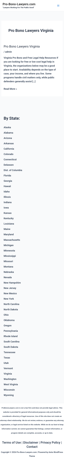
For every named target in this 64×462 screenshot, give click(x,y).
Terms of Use (11, 442)
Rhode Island (11, 336)
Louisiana (9, 223)
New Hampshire (12, 282)
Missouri (8, 261)
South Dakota (11, 347)
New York (9, 298)
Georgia (8, 180)
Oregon (8, 325)
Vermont (8, 368)
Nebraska (9, 272)
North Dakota (11, 309)
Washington (10, 379)
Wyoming (9, 395)
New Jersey (10, 288)
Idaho (7, 191)
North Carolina (11, 304)
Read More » (10, 88)
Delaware (9, 164)
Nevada (8, 277)
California (9, 148)
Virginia (8, 373)
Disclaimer (30, 442)
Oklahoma (9, 320)
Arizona (8, 138)
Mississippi (10, 256)
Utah (6, 363)
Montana (8, 266)
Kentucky (9, 218)
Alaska (7, 127)
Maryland (9, 234)
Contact (31, 447)
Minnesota (9, 250)
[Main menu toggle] (58, 5)
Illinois (7, 197)
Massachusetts (12, 240)
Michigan (8, 245)
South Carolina (11, 341)
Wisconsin (9, 389)
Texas (7, 357)
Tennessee (9, 352)
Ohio (6, 314)
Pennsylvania (11, 330)
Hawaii (7, 186)
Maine (7, 229)
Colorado (8, 154)
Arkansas (9, 143)
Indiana (8, 202)
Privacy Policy (50, 442)
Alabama (8, 132)
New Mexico (10, 293)
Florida (7, 175)
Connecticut (10, 159)
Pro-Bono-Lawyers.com (19, 4)
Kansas (8, 213)
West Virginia (11, 384)
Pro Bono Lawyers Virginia (22, 46)
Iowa (6, 207)
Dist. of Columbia (13, 170)
